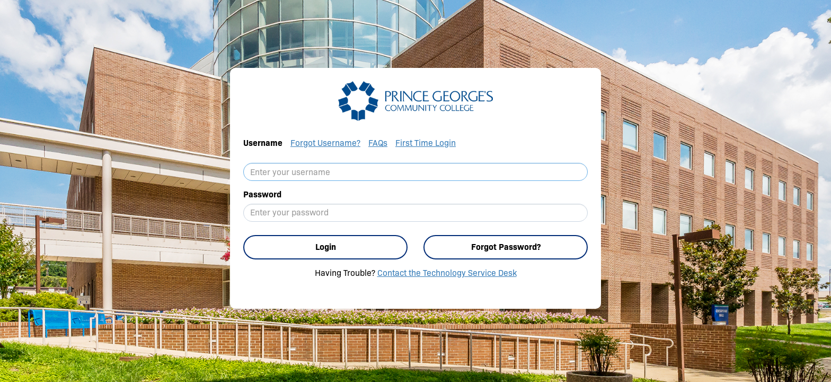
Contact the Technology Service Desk (447, 273)
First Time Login (425, 143)
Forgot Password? (506, 247)
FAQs (377, 143)
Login (325, 247)
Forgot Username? (325, 143)
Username (262, 143)
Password (262, 194)
